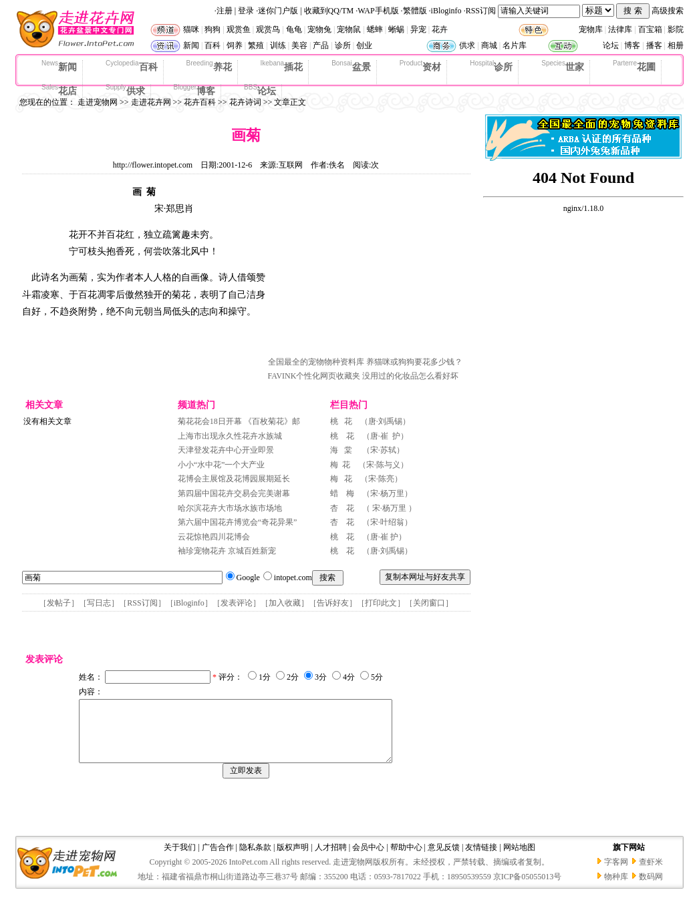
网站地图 (519, 859)
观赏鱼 (239, 29)
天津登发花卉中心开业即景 (226, 450)
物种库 (616, 888)
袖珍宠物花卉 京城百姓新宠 (227, 550)
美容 (299, 45)
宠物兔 (319, 29)
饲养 (235, 45)
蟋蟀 (375, 29)
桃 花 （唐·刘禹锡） (370, 421)
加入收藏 (285, 603)
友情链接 (481, 859)
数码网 (651, 888)
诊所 (343, 45)
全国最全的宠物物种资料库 (316, 362)
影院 (676, 29)
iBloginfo (446, 10)
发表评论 (237, 603)
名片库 (515, 45)
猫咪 (191, 29)
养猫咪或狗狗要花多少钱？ (414, 362)
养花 (209, 66)
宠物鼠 (349, 29)
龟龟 (294, 29)
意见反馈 (444, 859)
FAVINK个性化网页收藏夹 (314, 376)
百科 (212, 45)
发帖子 (59, 603)
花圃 (634, 66)
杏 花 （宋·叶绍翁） (371, 522)
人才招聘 (331, 859)
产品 (321, 45)
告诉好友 (333, 603)
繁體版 (415, 10)
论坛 (611, 45)
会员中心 (368, 859)
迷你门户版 (278, 10)
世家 (562, 66)
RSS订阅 (481, 10)
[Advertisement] (368, 269)
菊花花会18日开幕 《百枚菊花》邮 (239, 421)
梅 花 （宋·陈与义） (369, 464)
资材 (420, 66)
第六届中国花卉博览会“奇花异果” (237, 522)
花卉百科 (200, 102)
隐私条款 (255, 859)
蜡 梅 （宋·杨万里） (371, 493)
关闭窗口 (429, 603)
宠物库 (591, 29)
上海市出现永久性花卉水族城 (230, 436)
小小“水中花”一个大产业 (221, 464)
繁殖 (256, 45)
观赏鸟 (268, 29)
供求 (467, 45)
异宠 (418, 29)
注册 (225, 10)
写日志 (99, 603)
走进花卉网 (151, 102)
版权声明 (293, 859)
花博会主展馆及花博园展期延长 (234, 478)
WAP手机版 (378, 10)
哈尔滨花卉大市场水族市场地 (230, 508)
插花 (282, 66)
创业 (364, 45)
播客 (654, 45)
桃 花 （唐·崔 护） (369, 436)
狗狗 (212, 29)
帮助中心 (406, 859)
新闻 (191, 45)
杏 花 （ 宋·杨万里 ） (373, 508)
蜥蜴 (396, 29)
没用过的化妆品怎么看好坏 (410, 376)
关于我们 (180, 859)
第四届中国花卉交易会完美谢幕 (234, 493)
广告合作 (218, 859)
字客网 (616, 874)
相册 (676, 45)
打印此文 (381, 603)
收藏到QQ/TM (329, 10)
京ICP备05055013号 (527, 888)
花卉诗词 (245, 102)
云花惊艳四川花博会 (214, 536)
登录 (246, 10)
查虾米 (651, 874)
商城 (489, 45)
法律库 (620, 29)
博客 (632, 45)
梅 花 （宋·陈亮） (366, 478)
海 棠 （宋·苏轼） (367, 450)
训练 (278, 45)
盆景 (351, 66)
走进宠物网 (98, 102)
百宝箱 (650, 29)
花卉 (440, 29)
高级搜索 (668, 10)
